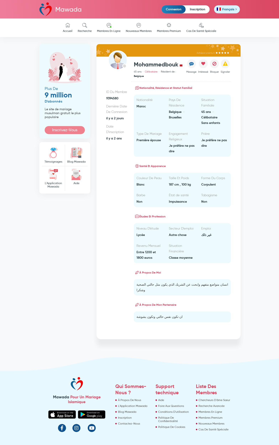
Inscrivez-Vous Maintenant (64, 130)
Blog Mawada (76, 155)
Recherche (85, 28)
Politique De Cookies (171, 427)
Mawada (60, 9)
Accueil (67, 28)
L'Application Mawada (53, 178)
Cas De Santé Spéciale (201, 28)
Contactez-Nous (129, 423)
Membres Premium (169, 28)
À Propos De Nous (129, 400)
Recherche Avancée (212, 406)
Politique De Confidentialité (168, 419)
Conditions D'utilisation (173, 411)
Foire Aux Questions (171, 406)
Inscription (197, 9)
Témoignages (53, 155)
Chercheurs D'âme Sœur (214, 400)
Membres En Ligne (108, 28)
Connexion (173, 9)
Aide (76, 177)
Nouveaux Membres (139, 28)
